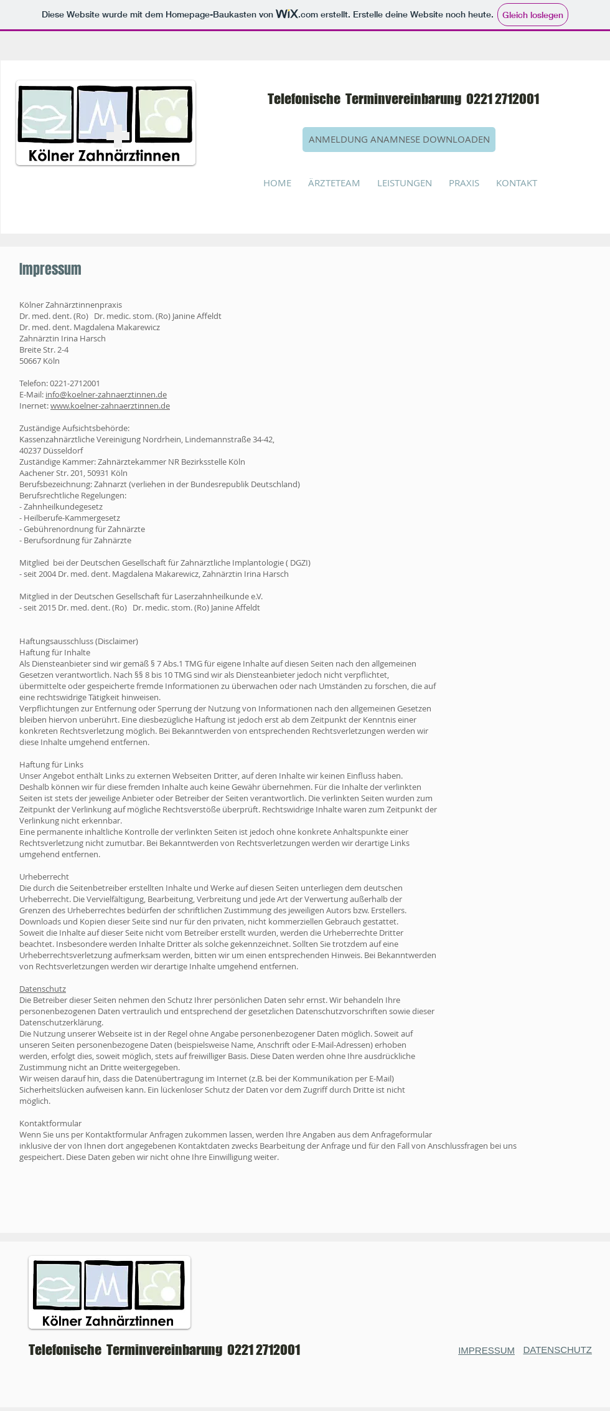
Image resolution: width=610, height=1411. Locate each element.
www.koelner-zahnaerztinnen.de (110, 405)
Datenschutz (42, 988)
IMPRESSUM (486, 1350)
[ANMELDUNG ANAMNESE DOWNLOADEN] (399, 139)
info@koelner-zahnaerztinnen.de (106, 394)
